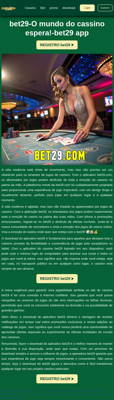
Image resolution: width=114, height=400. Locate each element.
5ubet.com (5, 394)
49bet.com (62, 390)
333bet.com (75, 390)
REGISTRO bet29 (57, 45)
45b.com (41, 394)
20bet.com (99, 390)
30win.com (79, 394)
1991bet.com (53, 394)
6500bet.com (19, 398)
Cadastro (105, 8)
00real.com (87, 390)
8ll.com (4, 390)
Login (87, 8)
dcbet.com (17, 394)
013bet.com (92, 394)
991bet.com (14, 390)
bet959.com (29, 394)
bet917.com (105, 394)
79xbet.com (27, 390)
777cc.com (40, 390)
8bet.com (51, 390)
